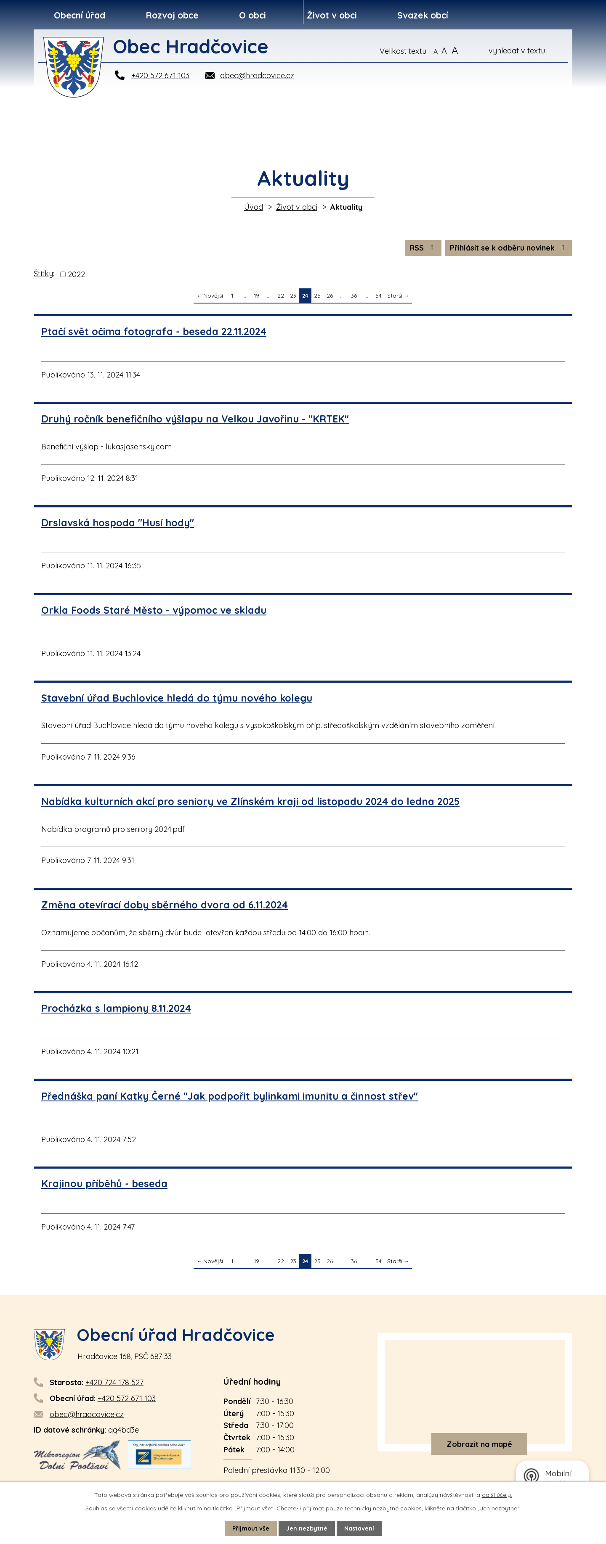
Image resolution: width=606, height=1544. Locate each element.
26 (330, 295)
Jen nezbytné (306, 1528)
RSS (423, 248)
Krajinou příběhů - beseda (104, 1183)
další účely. (497, 1495)
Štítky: (44, 273)
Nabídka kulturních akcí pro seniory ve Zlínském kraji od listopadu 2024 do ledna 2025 (250, 801)
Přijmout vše (250, 1528)
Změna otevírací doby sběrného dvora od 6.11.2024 (164, 905)
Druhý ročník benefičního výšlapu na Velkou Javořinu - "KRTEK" (195, 419)
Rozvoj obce (172, 15)
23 (293, 295)
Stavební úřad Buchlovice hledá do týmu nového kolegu (176, 698)
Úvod (253, 207)
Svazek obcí (422, 15)
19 (256, 295)
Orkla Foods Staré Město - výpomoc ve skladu (153, 610)
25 (317, 295)
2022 (76, 274)
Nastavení (359, 1528)
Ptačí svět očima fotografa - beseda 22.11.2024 (153, 331)
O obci (252, 15)
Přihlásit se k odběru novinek (509, 248)
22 (280, 295)
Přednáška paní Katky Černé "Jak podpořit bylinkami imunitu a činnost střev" (229, 1096)
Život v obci (332, 15)
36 (354, 295)
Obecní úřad (79, 15)
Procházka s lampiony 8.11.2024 (116, 1008)
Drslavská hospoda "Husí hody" (117, 523)
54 (378, 295)
